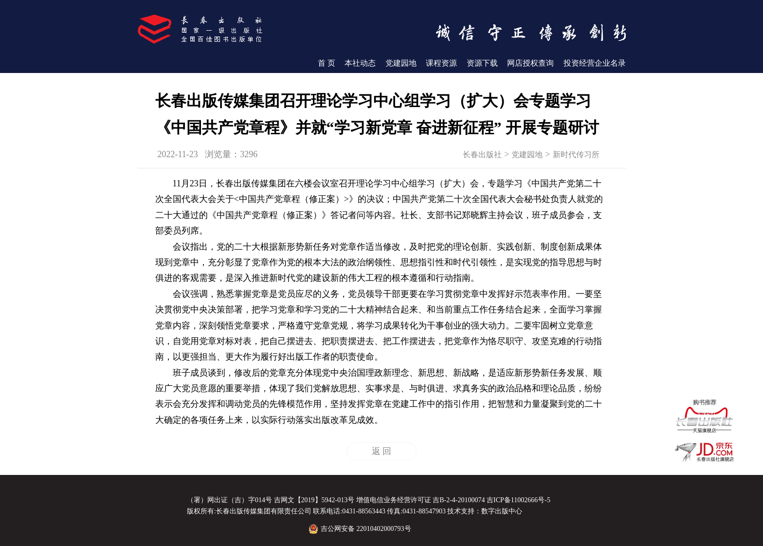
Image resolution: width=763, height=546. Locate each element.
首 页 (326, 63)
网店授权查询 (530, 63)
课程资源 (441, 63)
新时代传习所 (576, 154)
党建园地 (401, 63)
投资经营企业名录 (594, 63)
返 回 (382, 451)
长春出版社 (482, 154)
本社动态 (360, 63)
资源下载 (482, 63)
